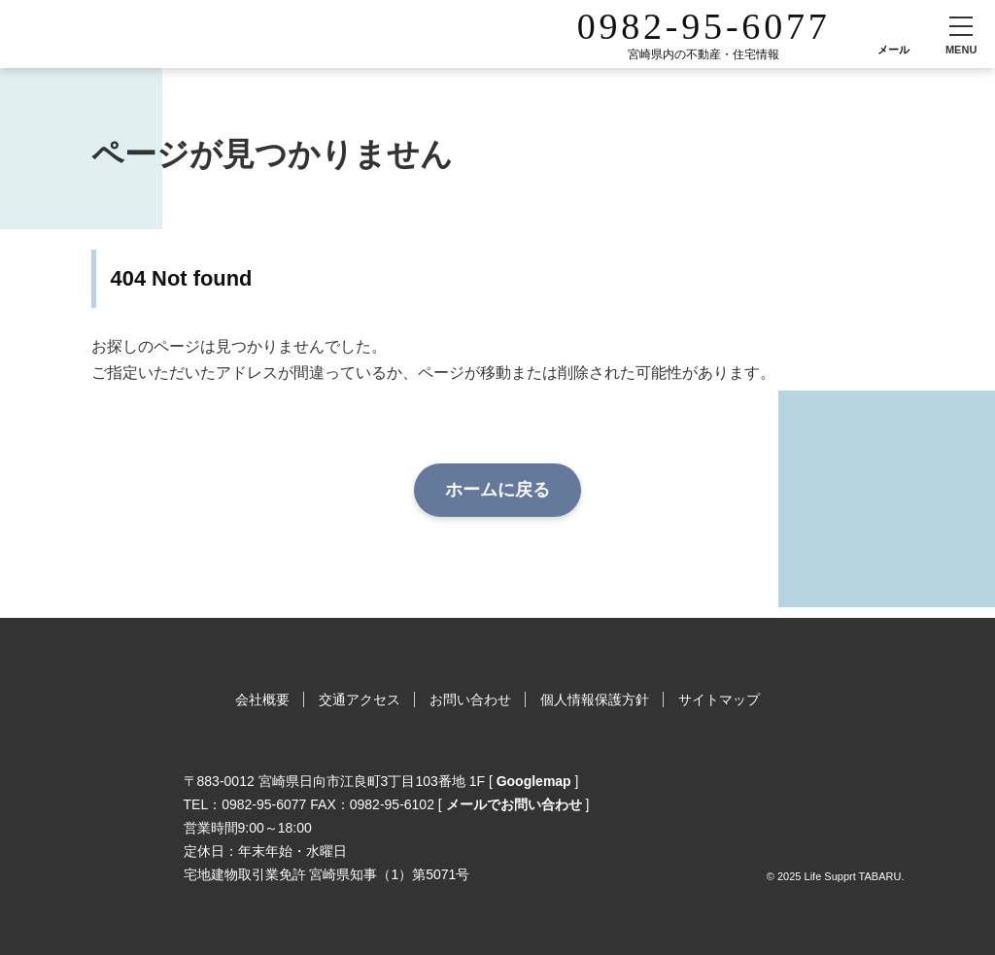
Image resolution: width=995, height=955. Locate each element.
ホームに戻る (497, 489)
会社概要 (262, 699)
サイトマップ (719, 699)
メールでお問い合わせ (514, 804)
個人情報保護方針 (594, 699)
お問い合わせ (470, 699)
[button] (961, 34)
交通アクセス (359, 699)
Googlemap (534, 781)
